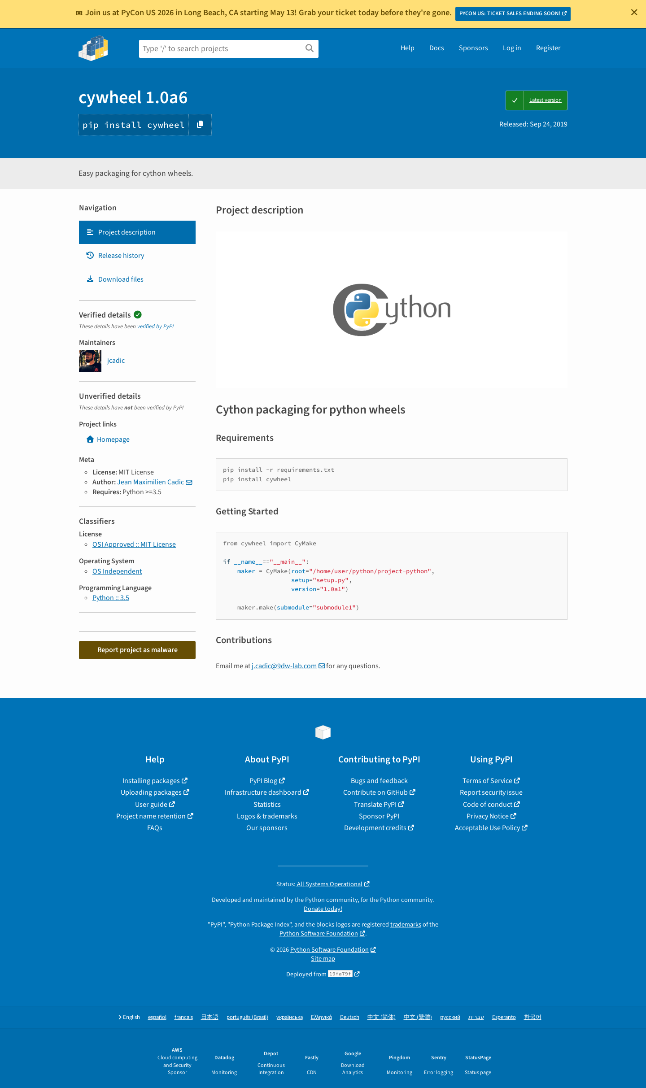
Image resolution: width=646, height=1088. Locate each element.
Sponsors (473, 48)
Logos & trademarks (267, 816)
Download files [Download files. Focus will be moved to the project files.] (115, 279)
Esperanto (504, 1017)
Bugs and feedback (379, 781)
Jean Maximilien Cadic (150, 482)
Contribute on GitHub (375, 792)
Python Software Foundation (318, 933)
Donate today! (323, 909)
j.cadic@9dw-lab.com (284, 666)
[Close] (634, 12)
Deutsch (349, 1017)
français (184, 1017)
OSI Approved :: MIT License (134, 544)
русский (450, 1017)
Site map (323, 958)
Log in (512, 48)
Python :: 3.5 (110, 598)
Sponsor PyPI (379, 816)
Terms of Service (487, 781)
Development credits (375, 828)
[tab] (137, 232)
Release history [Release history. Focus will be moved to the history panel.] (115, 256)
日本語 (209, 1017)
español (157, 1017)
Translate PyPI (375, 804)
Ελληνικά (321, 1017)
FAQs (154, 828)
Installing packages (151, 781)
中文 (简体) (381, 1017)
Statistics (267, 804)
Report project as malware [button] (137, 650)
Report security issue (491, 792)
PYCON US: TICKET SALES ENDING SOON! (509, 13)
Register (548, 48)
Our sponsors (267, 828)
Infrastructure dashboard (263, 792)
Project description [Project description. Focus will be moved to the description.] (121, 232)
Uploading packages (151, 792)
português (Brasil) (247, 1017)
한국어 (532, 1017)
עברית (476, 1017)
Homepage (108, 439)
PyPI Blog (263, 781)
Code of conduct (487, 804)
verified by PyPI (155, 326)
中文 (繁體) (418, 1017)
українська (289, 1017)
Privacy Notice (488, 816)
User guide (151, 804)
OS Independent (117, 571)
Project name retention (151, 816)
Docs (436, 48)
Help (408, 48)
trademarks (405, 924)
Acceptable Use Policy (487, 828)
